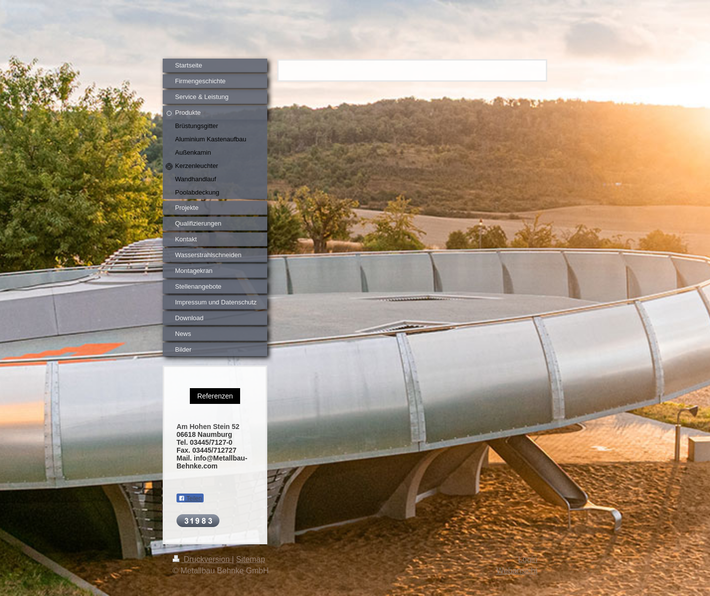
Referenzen (215, 396)
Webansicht (517, 570)
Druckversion (202, 559)
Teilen (190, 498)
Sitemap (250, 559)
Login (527, 559)
